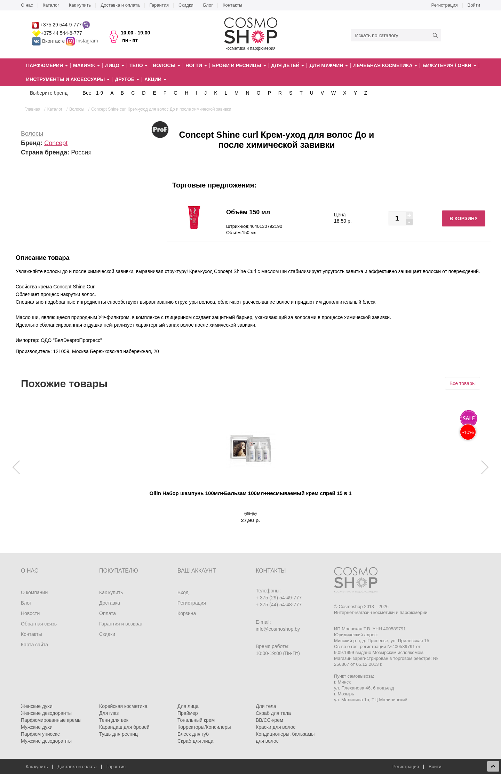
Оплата (107, 613)
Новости (30, 613)
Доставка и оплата (120, 5)
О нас (27, 5)
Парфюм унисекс (40, 734)
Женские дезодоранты (46, 713)
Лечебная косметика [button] (385, 65)
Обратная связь (39, 624)
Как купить (80, 5)
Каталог (51, 5)
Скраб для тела (273, 713)
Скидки (185, 5)
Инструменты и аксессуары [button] (68, 79)
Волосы (32, 133)
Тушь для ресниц (118, 734)
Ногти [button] (196, 65)
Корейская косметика (123, 706)
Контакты (232, 5)
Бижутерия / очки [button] (449, 65)
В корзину (463, 218)
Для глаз (109, 713)
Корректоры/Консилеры (204, 727)
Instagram (87, 41)
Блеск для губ (193, 734)
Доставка (109, 603)
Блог (208, 5)
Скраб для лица (195, 741)
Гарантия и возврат (121, 624)
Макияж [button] (86, 65)
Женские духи (37, 706)
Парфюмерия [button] (47, 65)
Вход (183, 592)
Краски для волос (275, 727)
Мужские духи (37, 727)
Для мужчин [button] (328, 65)
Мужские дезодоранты (46, 741)
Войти (474, 5)
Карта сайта (34, 644)
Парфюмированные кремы (51, 720)
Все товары (463, 383)
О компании (34, 592)
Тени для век (113, 720)
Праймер (187, 713)
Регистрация (444, 5)
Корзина (186, 613)
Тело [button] (138, 65)
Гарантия (159, 5)
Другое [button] (127, 79)
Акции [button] (155, 79)
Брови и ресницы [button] (239, 65)
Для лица (188, 706)
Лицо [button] (114, 65)
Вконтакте (49, 41)
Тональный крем (196, 720)
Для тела (266, 706)
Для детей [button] (287, 65)
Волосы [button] (166, 65)
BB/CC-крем (269, 720)
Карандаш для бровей (124, 727)
